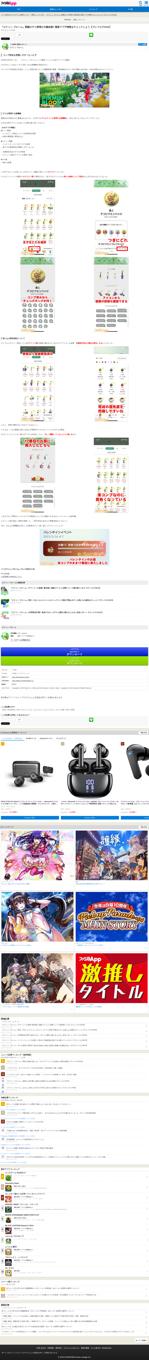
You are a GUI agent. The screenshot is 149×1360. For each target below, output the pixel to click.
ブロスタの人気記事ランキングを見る (13, 1127)
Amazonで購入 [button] (30, 818)
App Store (74, 652)
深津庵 (72, 709)
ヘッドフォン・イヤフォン (12, 738)
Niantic (4, 709)
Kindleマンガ (31, 738)
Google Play (74, 661)
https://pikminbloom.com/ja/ (20, 677)
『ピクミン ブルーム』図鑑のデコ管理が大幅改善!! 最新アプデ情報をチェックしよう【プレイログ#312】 (81, 15)
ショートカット (38, 709)
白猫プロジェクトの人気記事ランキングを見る (16, 1144)
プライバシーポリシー (71, 1348)
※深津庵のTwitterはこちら (11, 577)
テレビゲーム (61, 738)
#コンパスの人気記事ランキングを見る (13, 1109)
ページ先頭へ (142, 1340)
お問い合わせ (41, 1348)
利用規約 (50, 1348)
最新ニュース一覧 (37, 15)
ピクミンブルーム (49, 709)
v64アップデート (21, 709)
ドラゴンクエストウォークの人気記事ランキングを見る (18, 1118)
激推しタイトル (79, 20)
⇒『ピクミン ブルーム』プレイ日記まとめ (18, 569)
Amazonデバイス (46, 738)
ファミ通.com (96, 1348)
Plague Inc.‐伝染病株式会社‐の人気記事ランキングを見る (18, 1136)
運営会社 (58, 1348)
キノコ (30, 709)
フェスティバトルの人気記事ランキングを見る (16, 1153)
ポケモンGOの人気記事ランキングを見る (14, 1162)
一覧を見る (143, 733)
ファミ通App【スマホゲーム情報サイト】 (15, 15)
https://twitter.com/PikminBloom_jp (23, 681)
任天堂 (67, 709)
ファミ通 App (9, 3)
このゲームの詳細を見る (21, 640)
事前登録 (67, 20)
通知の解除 (85, 1348)
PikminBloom (11, 709)
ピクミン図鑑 (60, 709)
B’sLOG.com (106, 1348)
